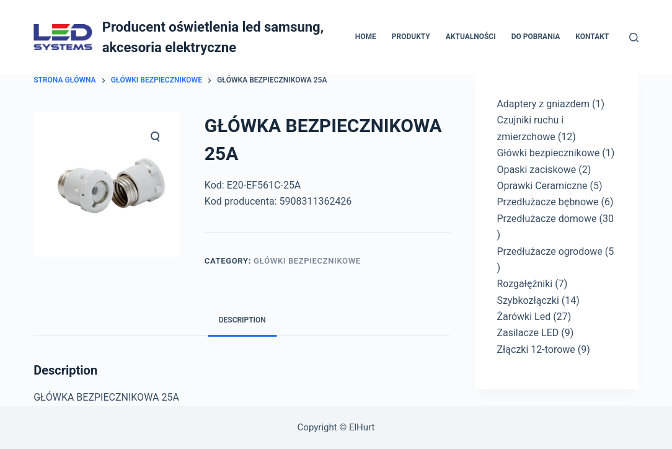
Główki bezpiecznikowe (307, 260)
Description (242, 320)
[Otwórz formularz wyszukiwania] (634, 37)
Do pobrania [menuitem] (535, 36)
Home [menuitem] (365, 36)
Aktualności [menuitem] (471, 36)
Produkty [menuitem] (411, 36)
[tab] (242, 320)
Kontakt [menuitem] (592, 36)
